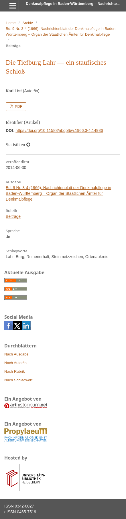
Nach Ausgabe (16, 354)
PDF (18, 106)
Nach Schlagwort (18, 380)
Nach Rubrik (14, 371)
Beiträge (13, 216)
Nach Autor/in (15, 363)
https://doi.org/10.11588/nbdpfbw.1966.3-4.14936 (59, 130)
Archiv (28, 23)
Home (11, 23)
